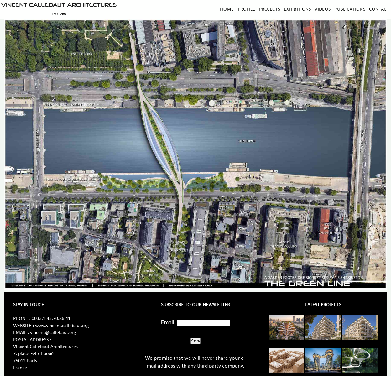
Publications (349, 9)
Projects (269, 9)
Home (227, 9)
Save (195, 340)
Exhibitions (297, 9)
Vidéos (323, 9)
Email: (168, 322)
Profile (246, 9)
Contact (379, 9)
